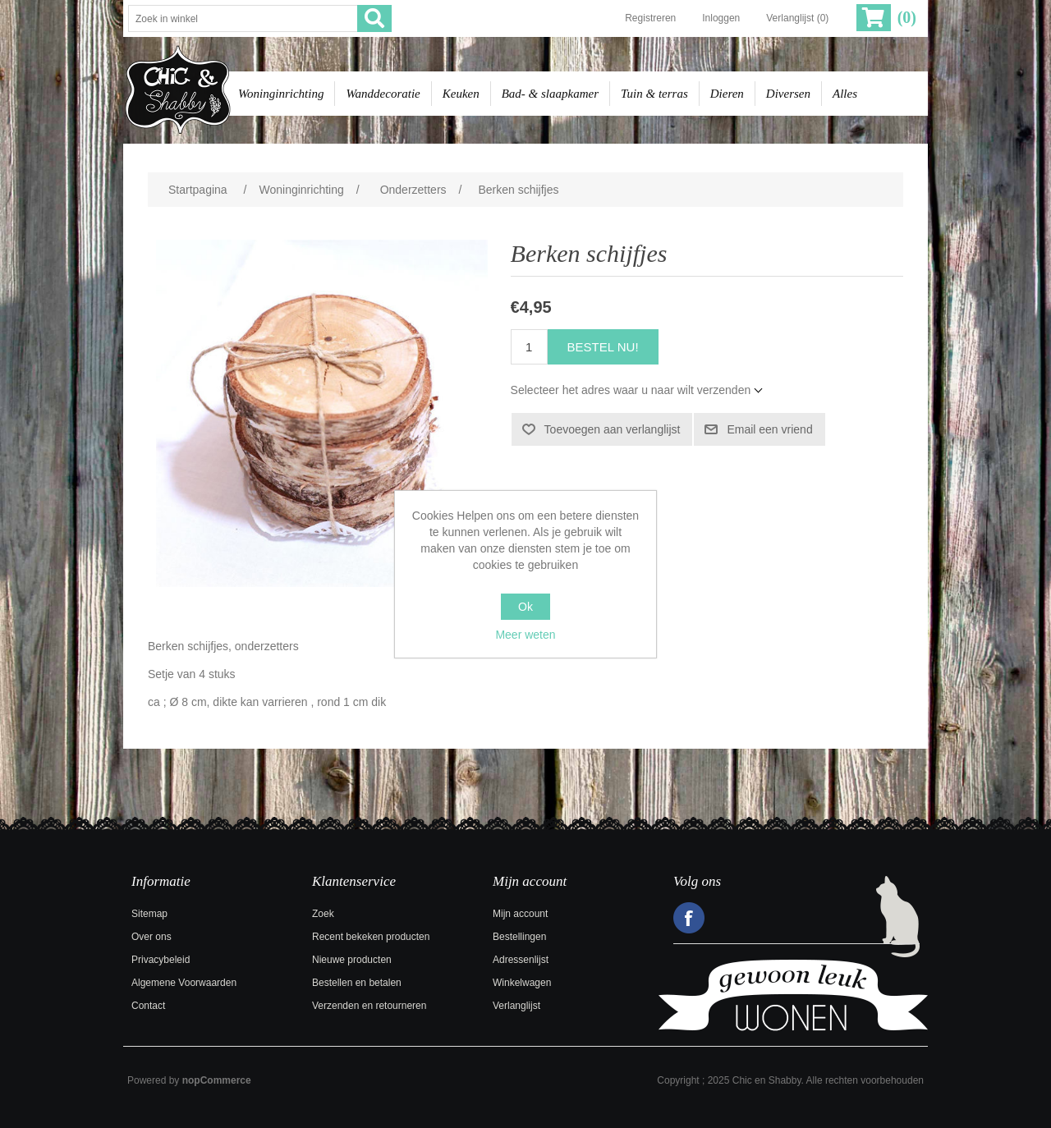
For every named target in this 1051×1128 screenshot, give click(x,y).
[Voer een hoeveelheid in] (529, 347)
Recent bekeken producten (370, 936)
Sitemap (149, 913)
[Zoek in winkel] (243, 18)
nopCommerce (216, 1080)
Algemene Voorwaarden (183, 982)
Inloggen (721, 18)
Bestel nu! (603, 347)
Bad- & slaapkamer (550, 93)
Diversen (788, 93)
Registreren (650, 18)
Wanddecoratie (383, 93)
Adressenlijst (520, 959)
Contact (148, 1005)
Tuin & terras (654, 93)
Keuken (461, 93)
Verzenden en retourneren (369, 1005)
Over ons (151, 936)
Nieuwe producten (352, 959)
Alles (845, 93)
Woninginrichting (281, 93)
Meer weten (525, 634)
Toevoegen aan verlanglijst (612, 429)
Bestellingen (519, 936)
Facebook (688, 917)
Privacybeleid (160, 959)
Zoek (323, 913)
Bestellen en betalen (357, 982)
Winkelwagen (522, 982)
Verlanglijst (516, 1005)
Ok (525, 606)
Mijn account (520, 913)
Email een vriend (769, 429)
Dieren (727, 93)
